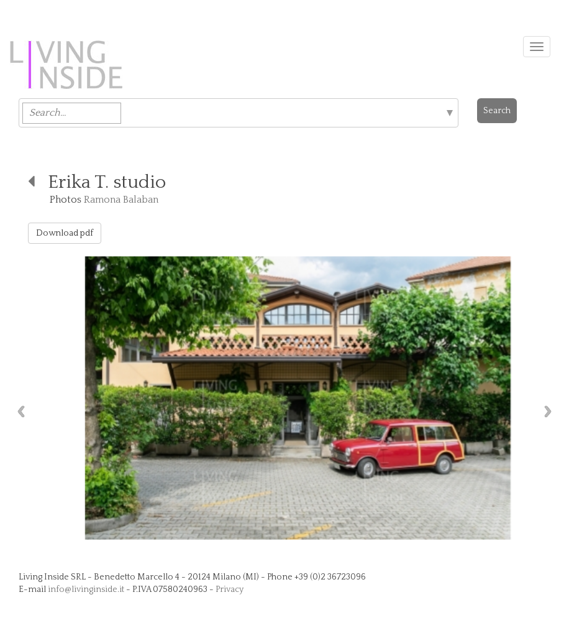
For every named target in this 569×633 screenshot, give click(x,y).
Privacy (230, 589)
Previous (18, 411)
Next (551, 411)
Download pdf (64, 233)
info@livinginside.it (86, 589)
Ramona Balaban (121, 199)
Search (497, 111)
